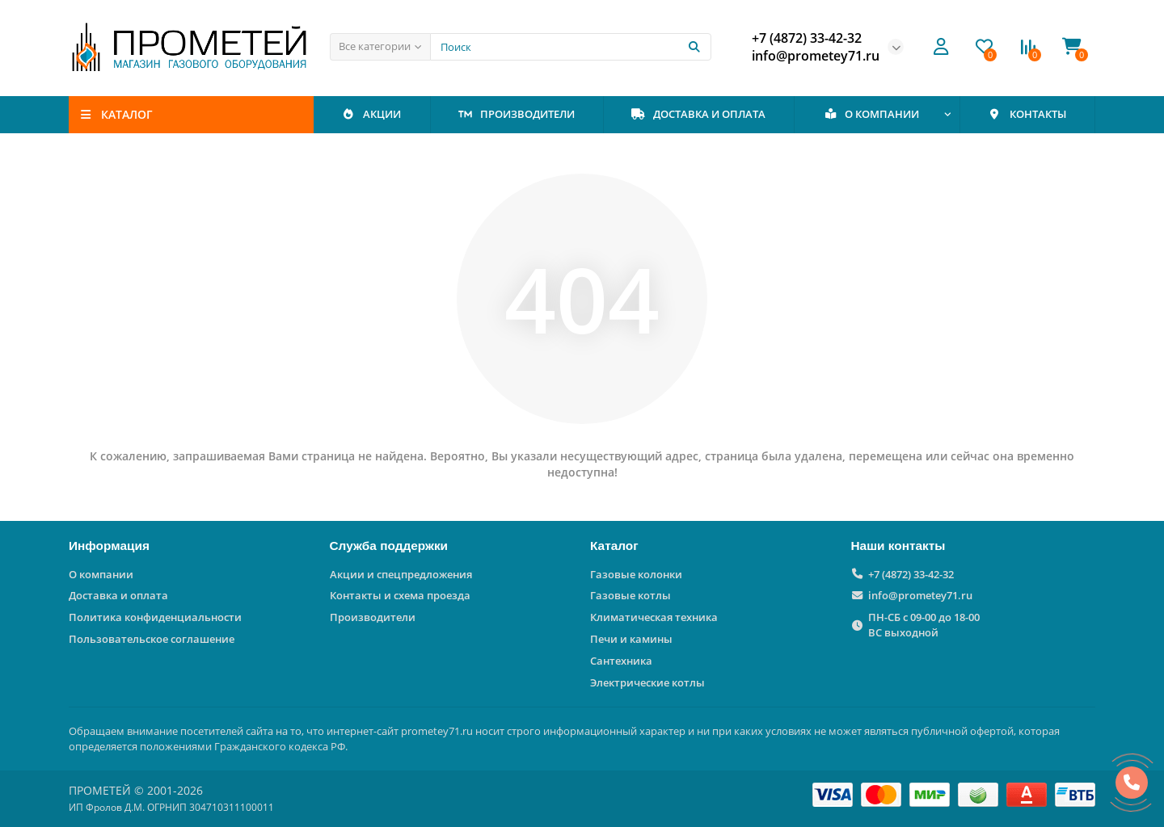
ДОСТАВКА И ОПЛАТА (698, 114)
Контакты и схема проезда (400, 595)
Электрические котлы (647, 682)
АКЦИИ (372, 114)
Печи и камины (631, 639)
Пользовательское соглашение (151, 639)
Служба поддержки (389, 545)
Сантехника (621, 660)
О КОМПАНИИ (872, 114)
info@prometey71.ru (920, 595)
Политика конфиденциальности (155, 617)
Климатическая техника (654, 617)
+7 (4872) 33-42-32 (911, 574)
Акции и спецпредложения (401, 574)
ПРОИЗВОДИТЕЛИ (516, 114)
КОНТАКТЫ (1027, 114)
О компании (101, 574)
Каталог (614, 545)
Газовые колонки (636, 574)
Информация (109, 545)
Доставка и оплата (118, 595)
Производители (372, 617)
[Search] (571, 47)
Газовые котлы (630, 595)
